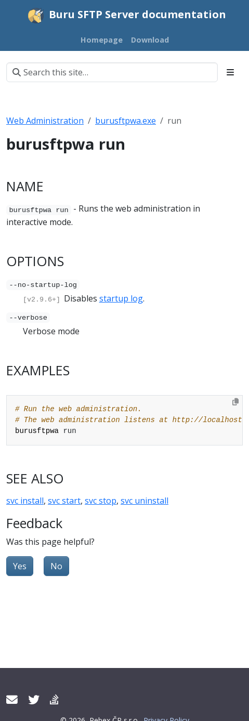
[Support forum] (54, 699)
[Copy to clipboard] (235, 401)
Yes (20, 565)
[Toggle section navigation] (230, 72)
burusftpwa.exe (125, 120)
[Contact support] (12, 699)
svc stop (100, 500)
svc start (64, 500)
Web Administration (45, 120)
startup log (121, 298)
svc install (25, 500)
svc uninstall (144, 500)
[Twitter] (34, 699)
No (56, 565)
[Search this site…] (112, 72)
